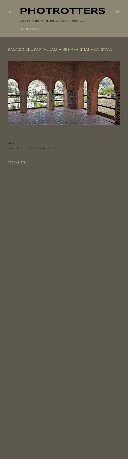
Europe (34, 148)
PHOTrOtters (63, 11)
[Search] (118, 11)
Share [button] (11, 142)
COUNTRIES (29, 29)
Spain (53, 148)
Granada (44, 148)
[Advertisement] (64, 292)
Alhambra (22, 148)
